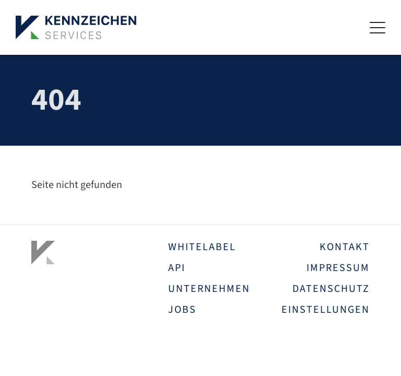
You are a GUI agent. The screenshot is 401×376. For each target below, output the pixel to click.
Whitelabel (202, 247)
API (176, 268)
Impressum (338, 268)
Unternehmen (209, 288)
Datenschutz (331, 288)
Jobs (182, 309)
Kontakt (345, 247)
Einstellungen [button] (325, 309)
